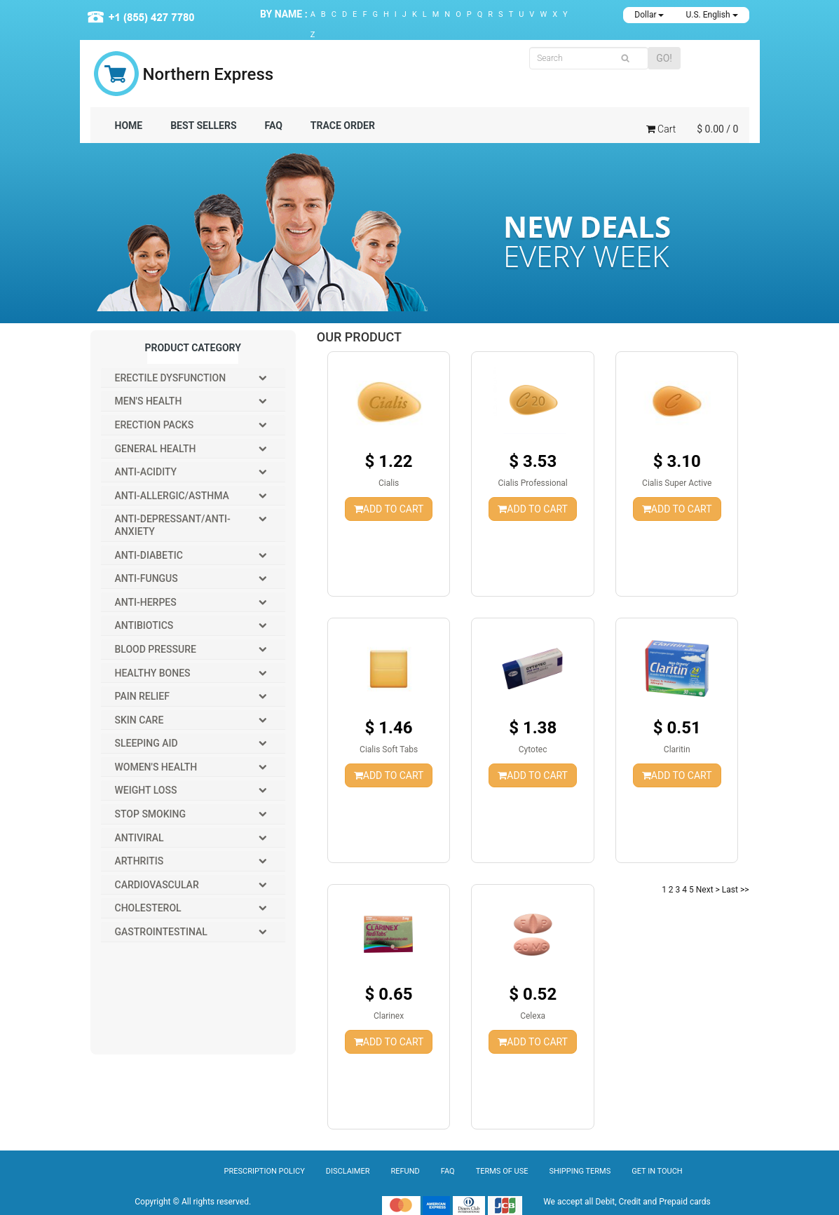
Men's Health (148, 401)
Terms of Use (502, 1171)
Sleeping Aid (146, 743)
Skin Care (139, 720)
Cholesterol (148, 908)
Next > (708, 890)
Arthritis (139, 861)
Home (129, 125)
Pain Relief (142, 696)
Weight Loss (146, 790)
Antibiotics (144, 625)
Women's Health (156, 767)
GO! (664, 58)
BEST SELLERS (203, 125)
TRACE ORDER (343, 125)
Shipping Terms (580, 1171)
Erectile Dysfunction (170, 377)
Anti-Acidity (146, 471)
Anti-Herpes (146, 602)
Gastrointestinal (161, 931)
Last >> (735, 890)
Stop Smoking (150, 814)
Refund (405, 1171)
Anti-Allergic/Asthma (172, 495)
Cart (661, 129)
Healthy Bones (153, 673)
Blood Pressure (155, 649)
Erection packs (154, 424)
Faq (448, 1171)
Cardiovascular (157, 884)
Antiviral (139, 837)
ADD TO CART (389, 509)
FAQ (273, 125)
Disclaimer (348, 1171)
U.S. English (711, 15)
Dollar (649, 15)
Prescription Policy (264, 1171)
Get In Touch (657, 1171)
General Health (155, 448)
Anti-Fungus (146, 578)
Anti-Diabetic (149, 555)
